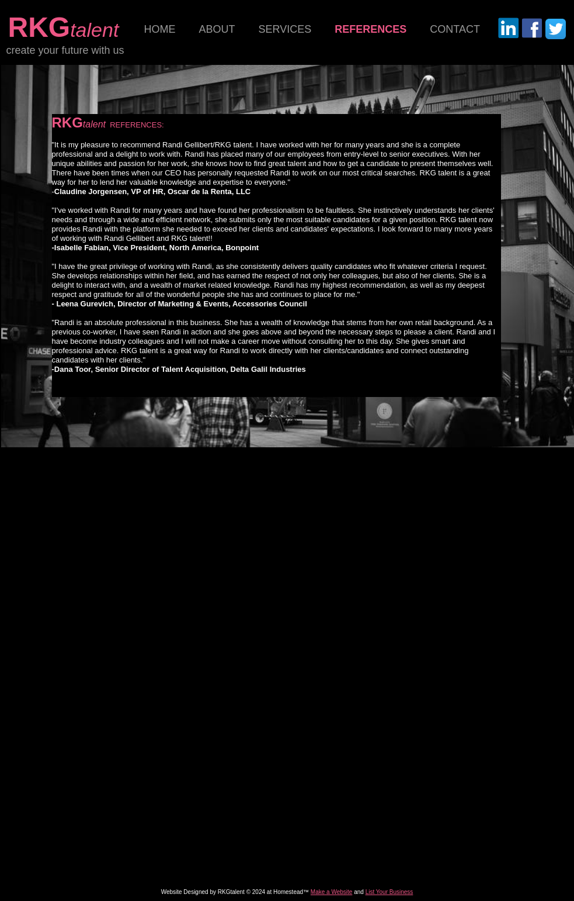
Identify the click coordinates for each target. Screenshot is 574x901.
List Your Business (389, 892)
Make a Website (332, 892)
